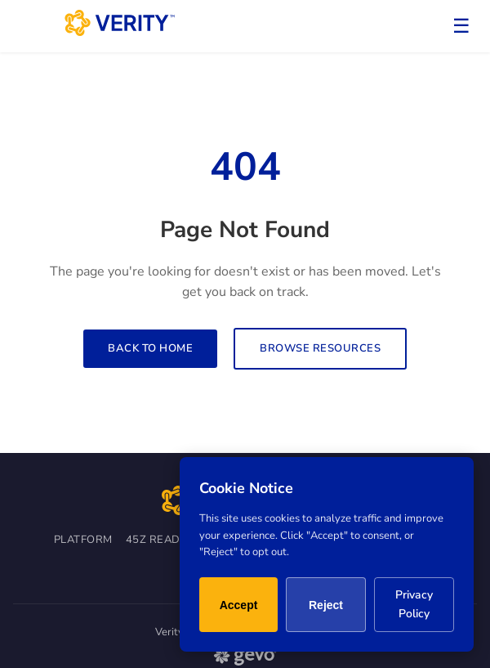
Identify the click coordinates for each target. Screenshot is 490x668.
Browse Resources (320, 348)
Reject (326, 605)
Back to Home (150, 348)
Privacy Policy (414, 604)
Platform (83, 539)
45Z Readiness (169, 539)
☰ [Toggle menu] (461, 26)
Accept (239, 605)
